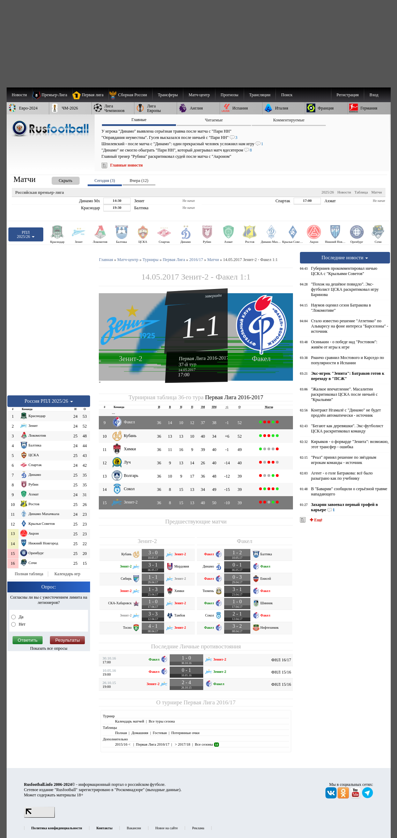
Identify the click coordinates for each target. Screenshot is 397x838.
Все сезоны (207, 744)
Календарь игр (67, 573)
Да (21, 616)
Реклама (198, 828)
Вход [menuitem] (373, 94)
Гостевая (160, 733)
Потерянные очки (185, 733)
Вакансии (134, 828)
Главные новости (126, 165)
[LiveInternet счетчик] (39, 816)
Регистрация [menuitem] (348, 94)
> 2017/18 (182, 744)
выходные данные (163, 789)
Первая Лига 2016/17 (210, 702)
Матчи (376, 192)
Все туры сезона (162, 721)
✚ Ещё (315, 519)
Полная (121, 733)
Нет (21, 624)
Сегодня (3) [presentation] (105, 180)
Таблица (361, 192)
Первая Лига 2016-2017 (204, 358)
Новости (344, 192)
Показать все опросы (48, 648)
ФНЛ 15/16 (281, 672)
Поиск (286, 94)
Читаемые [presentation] (214, 120)
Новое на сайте (166, 828)
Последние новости (345, 257)
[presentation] (59, 179)
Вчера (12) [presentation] (139, 180)
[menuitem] (130, 94)
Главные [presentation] (138, 119)
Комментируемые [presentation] (288, 120)
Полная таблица (29, 573)
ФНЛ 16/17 (281, 659)
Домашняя (139, 733)
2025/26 (328, 192)
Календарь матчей (129, 721)
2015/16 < (123, 744)
